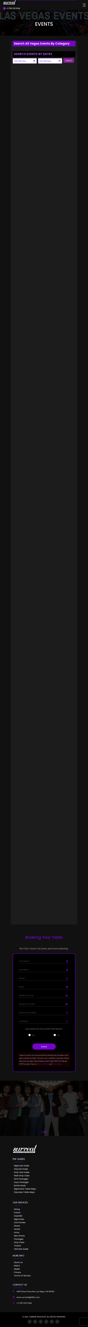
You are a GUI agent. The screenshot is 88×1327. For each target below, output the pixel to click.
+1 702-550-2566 (24, 1303)
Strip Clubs (19, 1242)
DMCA (17, 1265)
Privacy (17, 1272)
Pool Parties (19, 1222)
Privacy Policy (57, 1064)
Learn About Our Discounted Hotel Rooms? (44, 1029)
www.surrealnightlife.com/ (28, 1297)
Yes (33, 1035)
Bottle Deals (20, 1185)
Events (17, 1212)
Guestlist (18, 1215)
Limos (16, 1232)
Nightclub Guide (21, 1165)
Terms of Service (43, 1064)
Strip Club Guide (21, 1172)
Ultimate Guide (21, 1249)
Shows (17, 1225)
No (58, 1035)
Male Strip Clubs (22, 1175)
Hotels (17, 1229)
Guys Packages (21, 1182)
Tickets (17, 1245)
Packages (18, 1239)
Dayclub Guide (21, 1169)
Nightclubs (19, 1219)
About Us (18, 1262)
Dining (17, 1209)
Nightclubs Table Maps (25, 1188)
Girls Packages (21, 1179)
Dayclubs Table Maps (24, 1192)
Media (17, 1269)
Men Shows (19, 1235)
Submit (44, 1046)
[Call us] (11, 8)
